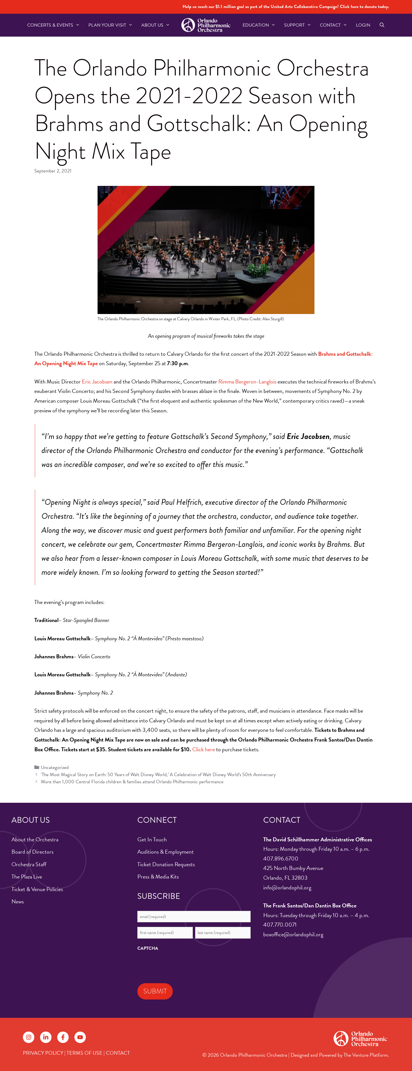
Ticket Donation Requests (166, 864)
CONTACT (118, 1053)
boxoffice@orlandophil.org (293, 934)
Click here (203, 749)
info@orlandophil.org (287, 887)
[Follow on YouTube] (80, 1037)
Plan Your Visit (112, 25)
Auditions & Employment (165, 851)
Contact (336, 25)
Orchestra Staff (28, 864)
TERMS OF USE (84, 1053)
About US (157, 25)
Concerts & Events (55, 25)
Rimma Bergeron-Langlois (247, 381)
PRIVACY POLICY (43, 1053)
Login (363, 25)
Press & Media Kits (158, 876)
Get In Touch (152, 839)
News (17, 901)
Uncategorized (55, 767)
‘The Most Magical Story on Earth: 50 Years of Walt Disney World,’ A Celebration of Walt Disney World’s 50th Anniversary (158, 774)
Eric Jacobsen (97, 381)
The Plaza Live (26, 876)
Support (300, 25)
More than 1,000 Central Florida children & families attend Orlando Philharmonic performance (132, 781)
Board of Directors (32, 851)
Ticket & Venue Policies (37, 889)
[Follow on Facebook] (63, 1037)
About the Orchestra (34, 839)
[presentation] (180, 966)
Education (261, 25)
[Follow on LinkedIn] (46, 1037)
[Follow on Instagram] (28, 1037)
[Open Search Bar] (382, 25)
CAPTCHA (147, 948)
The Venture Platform (366, 1055)
